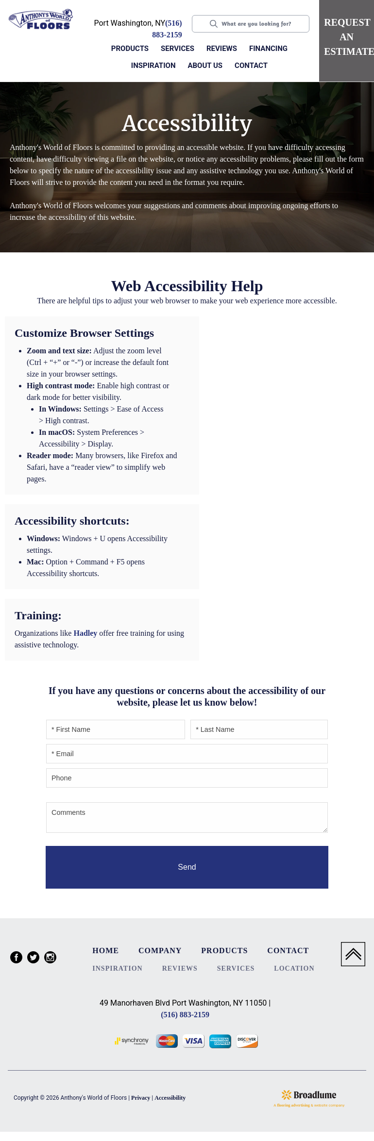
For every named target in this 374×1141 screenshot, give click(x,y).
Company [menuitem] (160, 950)
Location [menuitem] (294, 968)
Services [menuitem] (236, 968)
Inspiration (153, 65)
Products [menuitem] (224, 950)
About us (204, 65)
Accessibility (170, 1097)
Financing (268, 48)
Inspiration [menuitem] (117, 968)
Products (130, 48)
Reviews (221, 48)
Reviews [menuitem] (180, 968)
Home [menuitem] (105, 950)
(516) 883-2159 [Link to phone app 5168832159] (185, 1014)
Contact (251, 65)
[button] (131, 49)
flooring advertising (293, 1105)
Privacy (140, 1097)
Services (177, 48)
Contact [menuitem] (288, 950)
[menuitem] (16, 959)
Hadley (85, 633)
